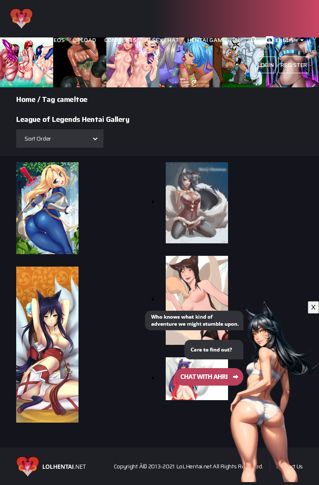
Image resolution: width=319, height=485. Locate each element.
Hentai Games (208, 40)
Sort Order (38, 138)
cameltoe (72, 99)
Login (266, 64)
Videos (54, 40)
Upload (84, 40)
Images (25, 40)
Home (25, 99)
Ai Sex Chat (162, 40)
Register (293, 64)
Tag (48, 99)
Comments (120, 40)
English (286, 40)
